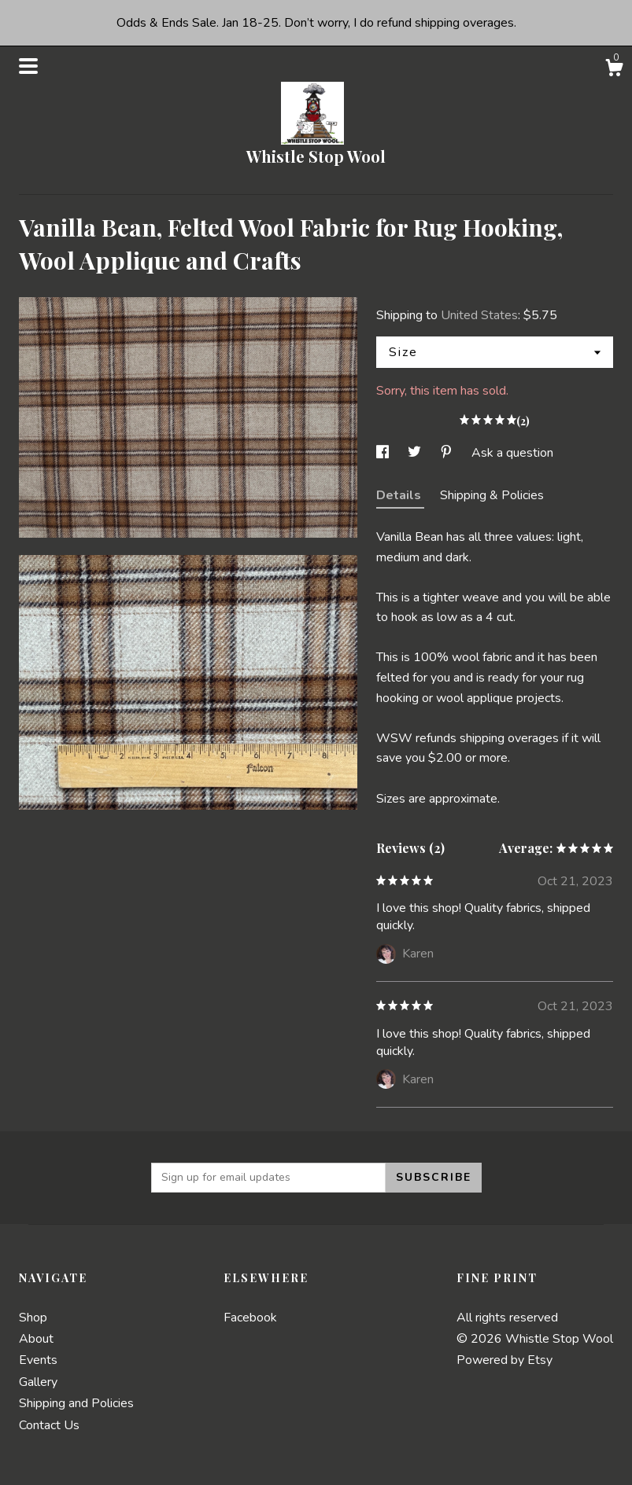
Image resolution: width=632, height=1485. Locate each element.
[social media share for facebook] (384, 452)
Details (400, 495)
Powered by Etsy (504, 1360)
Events (38, 1360)
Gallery (38, 1382)
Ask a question (512, 452)
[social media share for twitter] (416, 452)
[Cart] (614, 70)
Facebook (250, 1317)
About (36, 1338)
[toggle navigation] (28, 66)
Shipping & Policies (492, 495)
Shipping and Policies (76, 1403)
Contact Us (49, 1425)
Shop (33, 1317)
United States (479, 315)
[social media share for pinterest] (448, 452)
